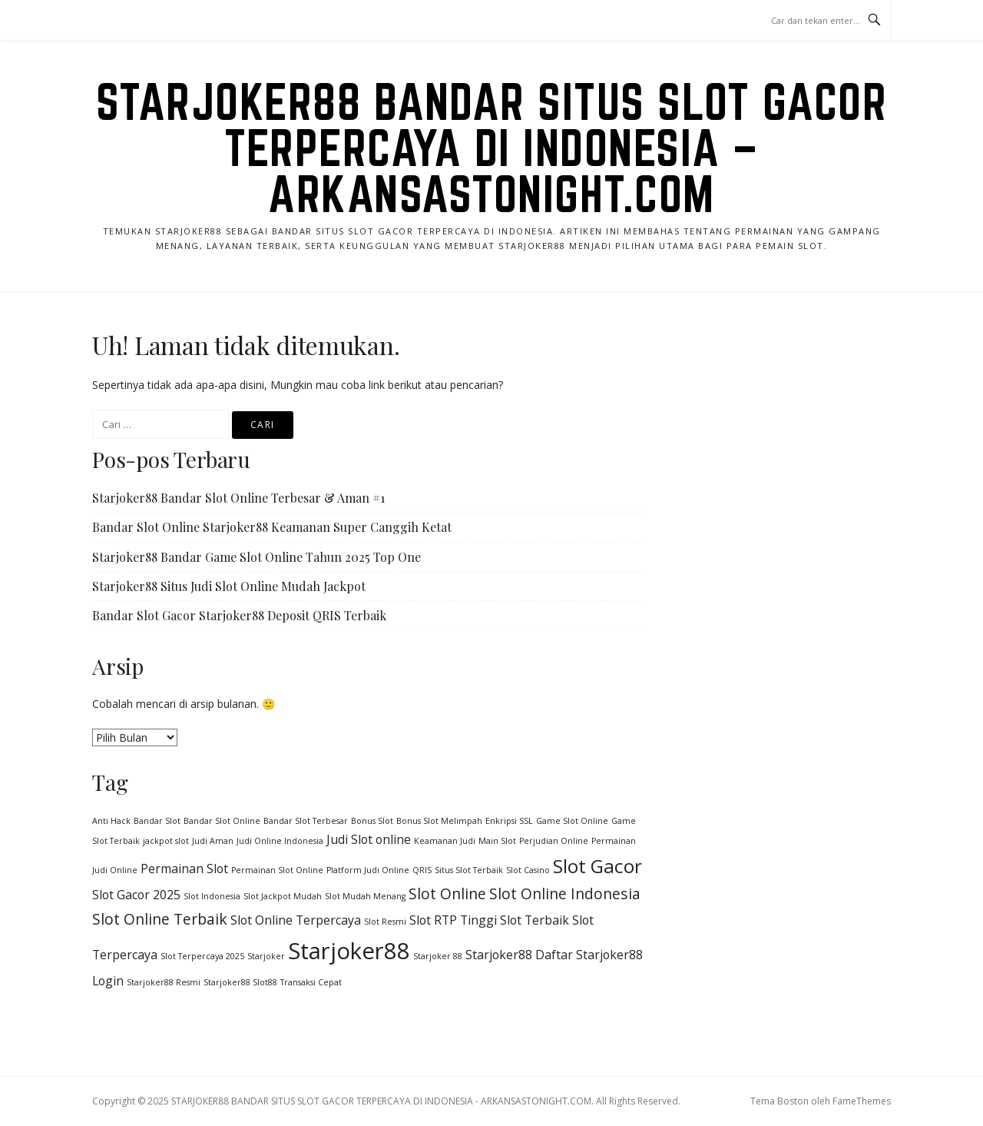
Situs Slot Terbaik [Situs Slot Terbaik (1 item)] (469, 870)
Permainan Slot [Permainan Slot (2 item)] (184, 868)
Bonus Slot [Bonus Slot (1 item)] (372, 820)
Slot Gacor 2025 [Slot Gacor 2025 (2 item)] (136, 894)
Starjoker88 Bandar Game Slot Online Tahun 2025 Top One (256, 557)
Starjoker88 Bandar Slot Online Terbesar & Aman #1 (238, 498)
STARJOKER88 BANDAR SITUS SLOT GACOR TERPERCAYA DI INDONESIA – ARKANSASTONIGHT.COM (492, 147)
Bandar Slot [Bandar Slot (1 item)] (157, 820)
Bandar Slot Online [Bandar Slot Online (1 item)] (222, 820)
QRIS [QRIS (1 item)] (422, 870)
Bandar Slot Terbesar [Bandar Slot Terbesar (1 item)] (305, 820)
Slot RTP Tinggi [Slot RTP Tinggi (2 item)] (453, 920)
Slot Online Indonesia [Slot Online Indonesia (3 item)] (564, 893)
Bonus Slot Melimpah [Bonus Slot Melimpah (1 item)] (439, 820)
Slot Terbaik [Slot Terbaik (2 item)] (534, 920)
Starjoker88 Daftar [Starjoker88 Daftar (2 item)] (519, 954)
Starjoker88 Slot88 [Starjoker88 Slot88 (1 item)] (240, 982)
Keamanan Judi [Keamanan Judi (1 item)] (444, 840)
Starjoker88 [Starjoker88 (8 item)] (349, 950)
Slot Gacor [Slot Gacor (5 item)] (597, 866)
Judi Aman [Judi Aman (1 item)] (212, 840)
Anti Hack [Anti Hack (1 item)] (111, 820)
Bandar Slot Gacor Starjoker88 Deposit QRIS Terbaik (239, 615)
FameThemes (861, 1101)
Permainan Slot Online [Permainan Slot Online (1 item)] (277, 870)
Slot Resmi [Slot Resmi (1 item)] (385, 921)
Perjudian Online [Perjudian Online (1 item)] (553, 840)
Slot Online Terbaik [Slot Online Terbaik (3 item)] (159, 918)
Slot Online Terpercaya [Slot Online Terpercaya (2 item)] (295, 920)
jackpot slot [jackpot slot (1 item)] (166, 840)
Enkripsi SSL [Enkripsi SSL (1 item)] (509, 820)
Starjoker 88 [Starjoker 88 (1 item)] (437, 956)
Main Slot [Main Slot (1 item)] (497, 840)
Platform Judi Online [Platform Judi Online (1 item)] (367, 870)
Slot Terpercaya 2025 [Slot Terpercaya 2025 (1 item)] (202, 956)
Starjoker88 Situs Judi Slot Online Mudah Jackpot (229, 586)
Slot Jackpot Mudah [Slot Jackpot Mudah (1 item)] (282, 896)
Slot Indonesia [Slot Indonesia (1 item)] (212, 896)
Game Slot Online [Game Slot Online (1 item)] (572, 820)
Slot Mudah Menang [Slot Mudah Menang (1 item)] (365, 896)
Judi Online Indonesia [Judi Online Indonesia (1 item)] (280, 840)
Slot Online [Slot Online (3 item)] (447, 893)
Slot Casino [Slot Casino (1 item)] (528, 870)
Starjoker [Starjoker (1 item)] (266, 956)
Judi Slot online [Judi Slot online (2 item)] (368, 839)
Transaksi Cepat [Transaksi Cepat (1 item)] (311, 982)
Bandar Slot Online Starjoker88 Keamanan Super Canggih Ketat (272, 527)
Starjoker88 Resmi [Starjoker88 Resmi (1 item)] (163, 982)
